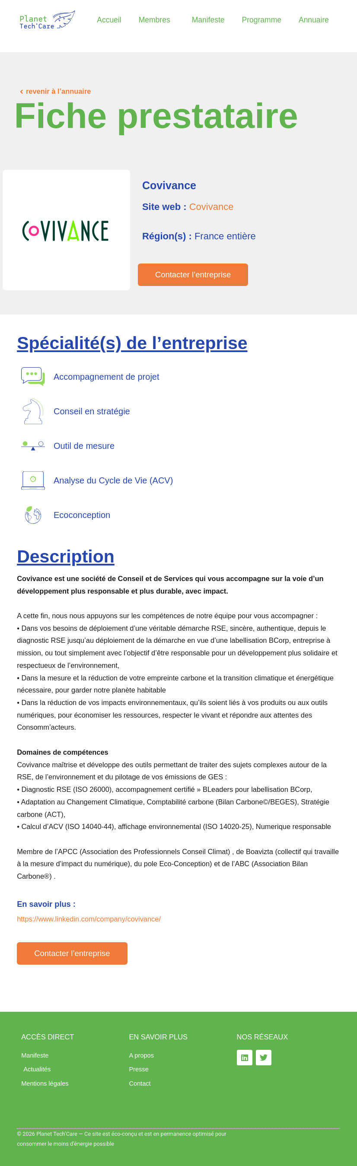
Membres (157, 20)
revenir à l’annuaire (58, 91)
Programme (261, 20)
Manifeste (208, 20)
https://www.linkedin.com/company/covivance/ (89, 919)
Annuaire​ (314, 20)
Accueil (109, 20)
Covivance (211, 206)
